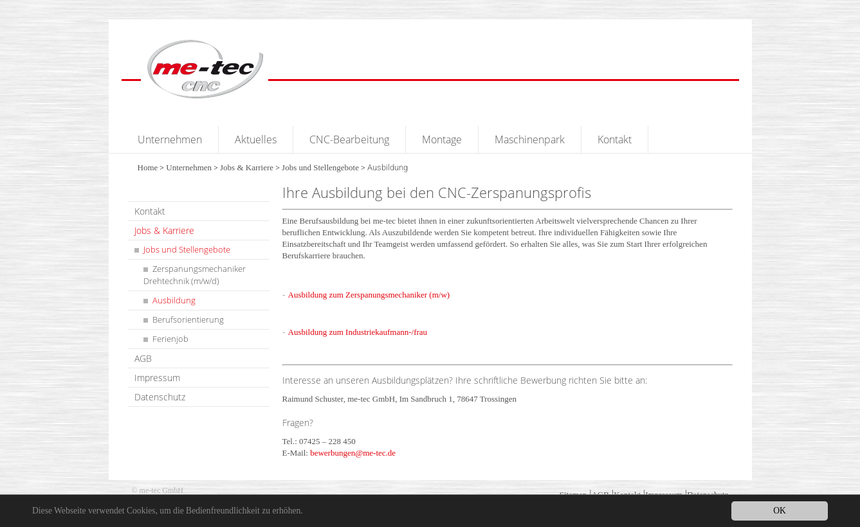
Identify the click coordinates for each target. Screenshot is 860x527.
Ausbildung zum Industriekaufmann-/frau (358, 332)
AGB (143, 358)
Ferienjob (170, 338)
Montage (442, 139)
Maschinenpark (530, 139)
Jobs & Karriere (246, 167)
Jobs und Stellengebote (320, 167)
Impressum (157, 377)
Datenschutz (159, 397)
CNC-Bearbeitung (349, 139)
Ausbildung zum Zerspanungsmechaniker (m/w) (369, 294)
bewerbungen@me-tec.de (353, 453)
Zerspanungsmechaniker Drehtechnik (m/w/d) (194, 275)
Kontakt (615, 139)
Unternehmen (170, 139)
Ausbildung (174, 300)
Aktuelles (256, 139)
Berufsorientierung (188, 319)
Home (148, 167)
